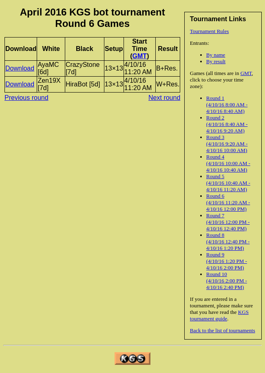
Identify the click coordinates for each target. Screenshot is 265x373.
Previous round (26, 97)
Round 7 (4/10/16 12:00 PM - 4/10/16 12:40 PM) (228, 222)
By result (215, 61)
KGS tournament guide (219, 315)
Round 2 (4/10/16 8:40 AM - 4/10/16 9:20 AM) (226, 124)
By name (215, 55)
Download (19, 68)
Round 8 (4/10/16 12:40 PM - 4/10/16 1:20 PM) (228, 241)
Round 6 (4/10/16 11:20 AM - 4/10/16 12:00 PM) (228, 202)
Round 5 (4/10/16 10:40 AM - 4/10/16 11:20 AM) (228, 182)
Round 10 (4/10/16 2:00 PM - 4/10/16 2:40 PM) (226, 280)
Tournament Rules (209, 31)
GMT (246, 73)
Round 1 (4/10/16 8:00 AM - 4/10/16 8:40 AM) (226, 104)
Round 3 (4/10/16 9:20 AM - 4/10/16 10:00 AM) (226, 143)
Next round (164, 97)
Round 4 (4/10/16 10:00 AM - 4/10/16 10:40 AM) (228, 163)
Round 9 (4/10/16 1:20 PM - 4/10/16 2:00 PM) (226, 261)
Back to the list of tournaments (222, 330)
